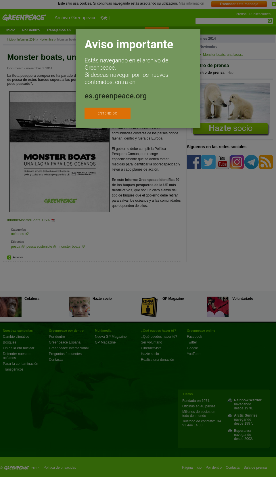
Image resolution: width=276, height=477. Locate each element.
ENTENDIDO (107, 113)
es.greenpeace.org (116, 95)
